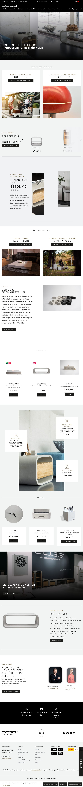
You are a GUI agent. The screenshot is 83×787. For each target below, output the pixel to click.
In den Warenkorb (69, 542)
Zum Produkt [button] (56, 641)
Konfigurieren (63, 784)
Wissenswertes (39, 760)
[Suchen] (69, 8)
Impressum (21, 755)
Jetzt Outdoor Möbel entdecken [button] (20, 80)
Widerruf (20, 757)
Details (13, 395)
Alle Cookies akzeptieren (75, 784)
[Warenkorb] (81, 8)
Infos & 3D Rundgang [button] (11, 593)
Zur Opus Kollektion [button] (10, 145)
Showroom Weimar (40, 752)
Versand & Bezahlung (24, 760)
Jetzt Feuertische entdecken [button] (20, 244)
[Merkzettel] (73, 8)
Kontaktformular (6, 759)
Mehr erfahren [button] (9, 330)
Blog (36, 762)
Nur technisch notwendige (50, 784)
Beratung (81, 764)
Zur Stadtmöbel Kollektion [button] (62, 244)
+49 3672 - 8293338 (7, 750)
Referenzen (38, 755)
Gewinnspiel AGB (23, 752)
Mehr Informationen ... (6, 785)
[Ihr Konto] (77, 8)
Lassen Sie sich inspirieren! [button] (62, 80)
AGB (19, 750)
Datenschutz (21, 762)
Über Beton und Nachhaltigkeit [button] (15, 54)
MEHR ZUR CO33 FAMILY (11, 692)
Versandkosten (36, 770)
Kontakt (37, 750)
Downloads (38, 757)
